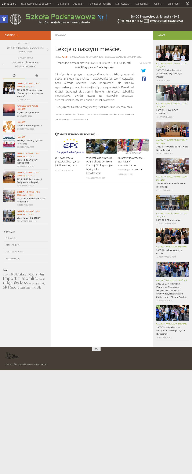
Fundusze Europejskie (99, 3)
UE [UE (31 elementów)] (39, 287)
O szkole (77, 3)
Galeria (158, 3)
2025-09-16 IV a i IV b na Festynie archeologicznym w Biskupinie (170, 330)
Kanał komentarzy (14, 251)
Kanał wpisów (12, 245)
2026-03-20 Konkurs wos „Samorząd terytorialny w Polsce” (30, 93)
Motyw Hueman (40, 364)
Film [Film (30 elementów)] (40, 274)
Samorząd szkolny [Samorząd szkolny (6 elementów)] (37, 283)
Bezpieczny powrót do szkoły (35, 3)
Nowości (60, 35)
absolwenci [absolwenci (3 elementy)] (7, 275)
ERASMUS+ (174, 3)
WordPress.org (13, 258)
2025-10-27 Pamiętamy (28, 218)
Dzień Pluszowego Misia (29, 125)
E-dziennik (63, 3)
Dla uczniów (141, 3)
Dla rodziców (122, 3)
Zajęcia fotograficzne (28, 112)
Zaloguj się (11, 238)
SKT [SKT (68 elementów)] (6, 287)
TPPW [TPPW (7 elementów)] (33, 287)
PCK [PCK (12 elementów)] (26, 283)
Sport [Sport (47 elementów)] (14, 287)
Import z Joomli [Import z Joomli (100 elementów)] (18, 278)
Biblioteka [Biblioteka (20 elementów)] (17, 274)
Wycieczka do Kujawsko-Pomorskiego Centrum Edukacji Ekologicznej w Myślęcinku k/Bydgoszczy (99, 165)
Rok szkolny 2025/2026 (176, 247)
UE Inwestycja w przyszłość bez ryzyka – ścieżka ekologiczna (68, 161)
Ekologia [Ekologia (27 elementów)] (31, 274)
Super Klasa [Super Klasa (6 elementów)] (25, 288)
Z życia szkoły (9, 3)
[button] (4, 19)
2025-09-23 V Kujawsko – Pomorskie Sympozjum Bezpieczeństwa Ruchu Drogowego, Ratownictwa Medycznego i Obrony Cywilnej (171, 290)
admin (65, 57)
